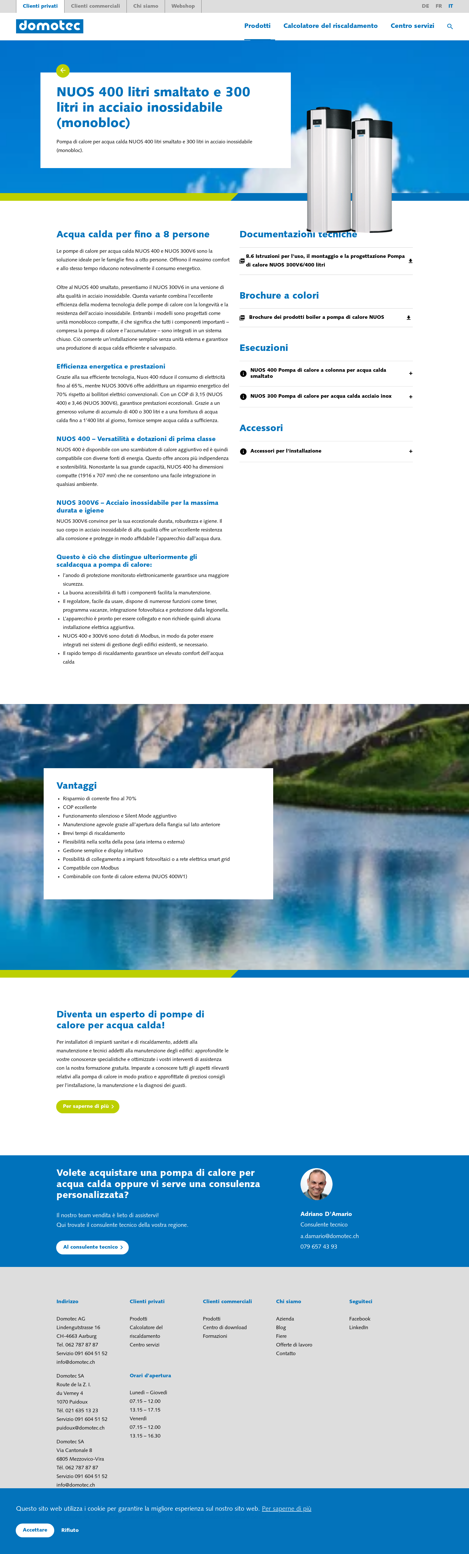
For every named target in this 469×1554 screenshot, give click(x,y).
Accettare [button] (35, 1530)
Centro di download (225, 1327)
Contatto (286, 1353)
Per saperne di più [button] (286, 1509)
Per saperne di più (86, 1106)
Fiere (281, 1336)
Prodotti (257, 26)
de (425, 6)
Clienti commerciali (95, 6)
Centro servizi (412, 26)
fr (439, 6)
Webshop (183, 6)
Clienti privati (40, 6)
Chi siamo (145, 6)
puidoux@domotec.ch (80, 1428)
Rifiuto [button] (70, 1530)
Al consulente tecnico (90, 1247)
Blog (281, 1327)
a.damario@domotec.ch (329, 1237)
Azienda (285, 1319)
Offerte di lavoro (294, 1345)
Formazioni (215, 1336)
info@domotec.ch (75, 1362)
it (450, 6)
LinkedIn (358, 1327)
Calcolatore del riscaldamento (330, 26)
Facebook (359, 1319)
